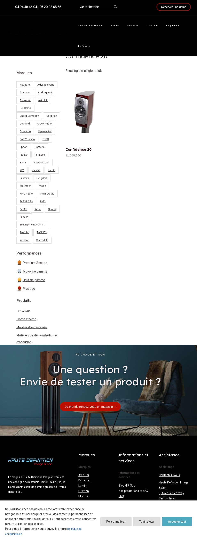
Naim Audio (47, 193)
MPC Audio (26, 193)
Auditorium (137, 25)
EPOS (45, 139)
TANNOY (42, 232)
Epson (23, 146)
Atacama (25, 92)
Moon (42, 185)
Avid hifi (43, 100)
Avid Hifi (83, 474)
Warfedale (42, 240)
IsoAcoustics (41, 162)
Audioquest (45, 92)
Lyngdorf (42, 178)
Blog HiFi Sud (127, 484)
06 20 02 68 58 (50, 7)
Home (69, 46)
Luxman (24, 178)
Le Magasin (186, 25)
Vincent (24, 240)
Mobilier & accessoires (34, 327)
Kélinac (36, 170)
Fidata (23, 154)
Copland (25, 123)
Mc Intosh (25, 185)
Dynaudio (25, 131)
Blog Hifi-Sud (169, 25)
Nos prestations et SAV (133, 490)
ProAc (23, 209)
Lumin (51, 170)
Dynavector (45, 131)
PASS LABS (26, 201)
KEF (22, 170)
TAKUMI (24, 232)
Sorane (52, 209)
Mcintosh (84, 495)
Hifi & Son (24, 311)
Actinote (25, 84)
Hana (23, 162)
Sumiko (24, 216)
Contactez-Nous (169, 474)
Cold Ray (51, 115)
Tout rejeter (147, 521)
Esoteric (40, 146)
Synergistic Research (32, 224)
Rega (37, 209)
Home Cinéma (27, 319)
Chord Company (29, 115)
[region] (98, 520)
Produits (124, 25)
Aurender (25, 100)
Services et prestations (104, 25)
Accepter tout (177, 521)
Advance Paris (45, 84)
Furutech (40, 154)
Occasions (152, 25)
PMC (43, 201)
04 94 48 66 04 (26, 7)
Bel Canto (25, 108)
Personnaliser (116, 521)
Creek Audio (44, 123)
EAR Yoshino (27, 139)
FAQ (121, 495)
